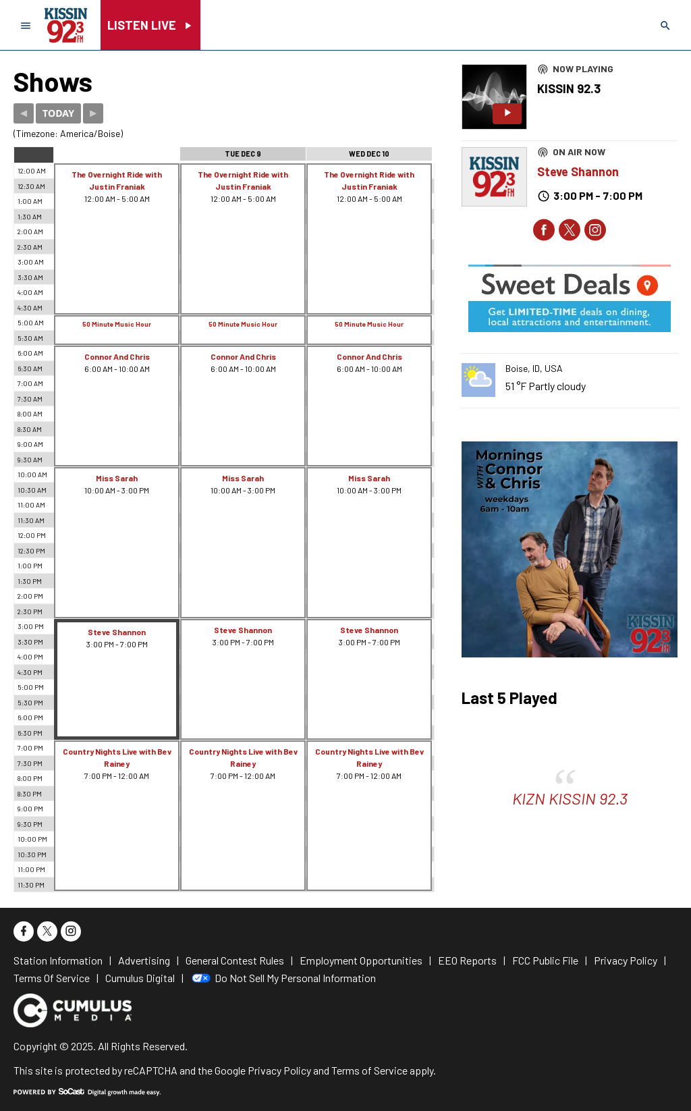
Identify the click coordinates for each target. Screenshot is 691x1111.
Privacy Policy (279, 1070)
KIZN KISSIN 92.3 (570, 798)
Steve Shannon (117, 631)
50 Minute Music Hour (116, 324)
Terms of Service (369, 1070)
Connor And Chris (117, 356)
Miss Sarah (117, 478)
